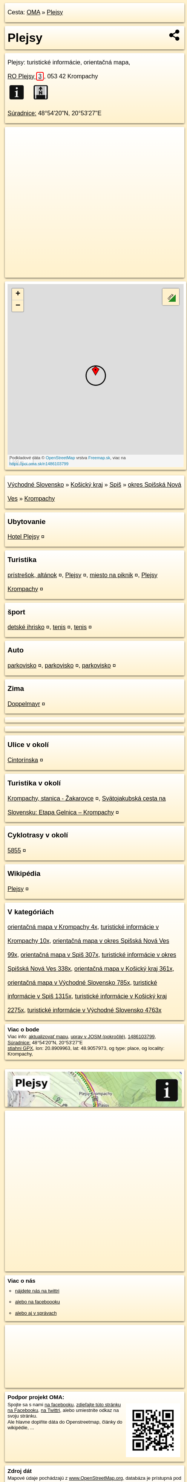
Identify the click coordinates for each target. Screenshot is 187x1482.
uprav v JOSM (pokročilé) (98, 1036)
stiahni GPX (20, 1048)
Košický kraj (87, 484)
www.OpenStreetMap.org (96, 1478)
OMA (33, 12)
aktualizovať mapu (48, 1036)
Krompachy (39, 498)
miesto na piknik (111, 575)
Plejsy (55, 12)
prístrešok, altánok (32, 575)
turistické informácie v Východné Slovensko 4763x (94, 1010)
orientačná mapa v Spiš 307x (59, 955)
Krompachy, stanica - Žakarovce (51, 798)
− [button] (17, 306)
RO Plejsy (26, 76)
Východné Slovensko (36, 484)
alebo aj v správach (36, 1313)
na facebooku (59, 1404)
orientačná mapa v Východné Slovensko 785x (69, 982)
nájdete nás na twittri (37, 1291)
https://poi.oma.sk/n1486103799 (39, 463)
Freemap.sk (99, 457)
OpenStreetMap (60, 457)
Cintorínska (23, 760)
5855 (14, 850)
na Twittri (50, 1410)
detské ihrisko (26, 627)
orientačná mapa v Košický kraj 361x (123, 969)
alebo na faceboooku (37, 1302)
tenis (59, 627)
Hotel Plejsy (23, 536)
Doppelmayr (24, 704)
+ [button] (17, 294)
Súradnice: (22, 113)
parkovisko (22, 665)
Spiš (115, 484)
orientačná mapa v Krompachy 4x (52, 927)
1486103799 (141, 1036)
